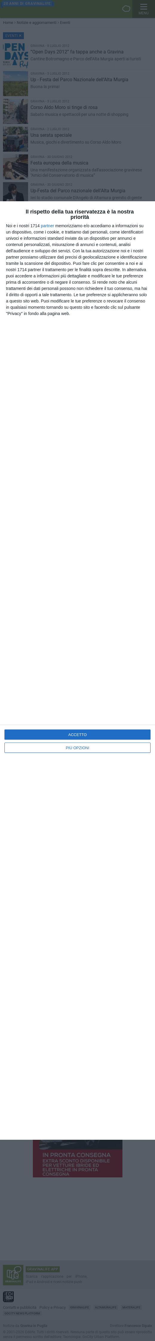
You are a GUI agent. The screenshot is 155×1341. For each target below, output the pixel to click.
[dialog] (77, 670)
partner (47, 226)
